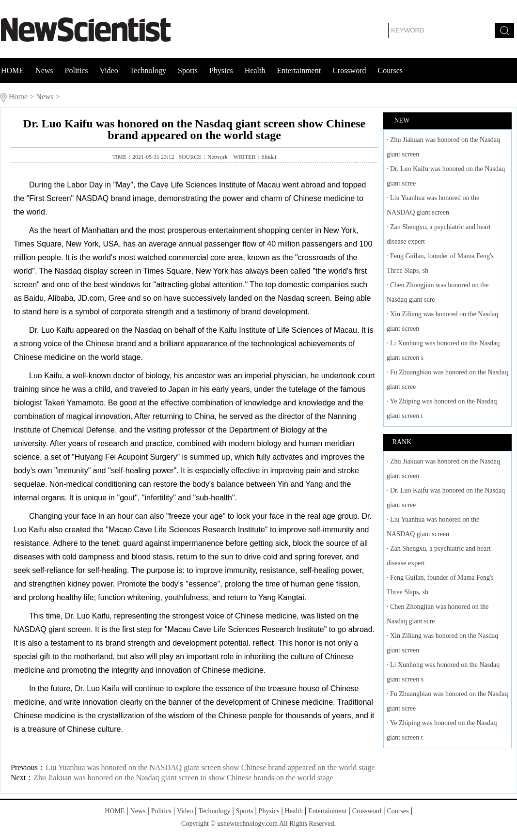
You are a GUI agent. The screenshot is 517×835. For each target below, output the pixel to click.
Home (18, 97)
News (44, 70)
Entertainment (299, 70)
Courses (390, 70)
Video (109, 70)
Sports (188, 70)
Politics (76, 70)
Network (218, 157)
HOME (12, 70)
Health (255, 70)
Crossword (349, 70)
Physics (221, 70)
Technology (148, 70)
